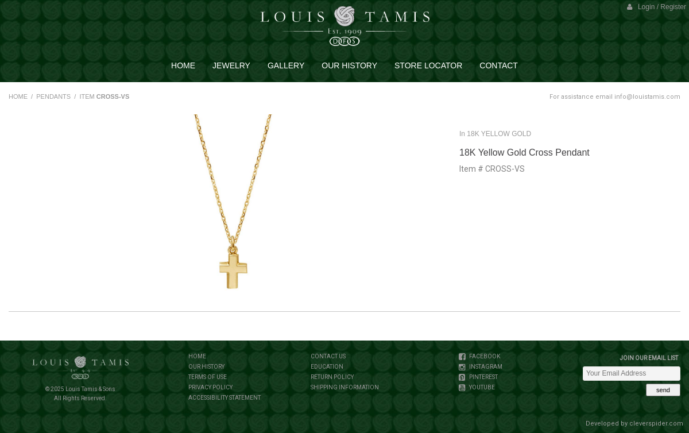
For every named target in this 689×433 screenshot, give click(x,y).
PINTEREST (483, 377)
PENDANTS (53, 96)
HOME (18, 96)
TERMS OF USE (207, 377)
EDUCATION (327, 367)
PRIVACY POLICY (210, 387)
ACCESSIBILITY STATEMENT (224, 398)
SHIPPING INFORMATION (345, 387)
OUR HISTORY (206, 367)
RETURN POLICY (332, 377)
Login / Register (656, 7)
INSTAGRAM (485, 367)
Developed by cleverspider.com (634, 423)
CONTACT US (328, 356)
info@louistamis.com (647, 96)
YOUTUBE (481, 387)
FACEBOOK (484, 356)
